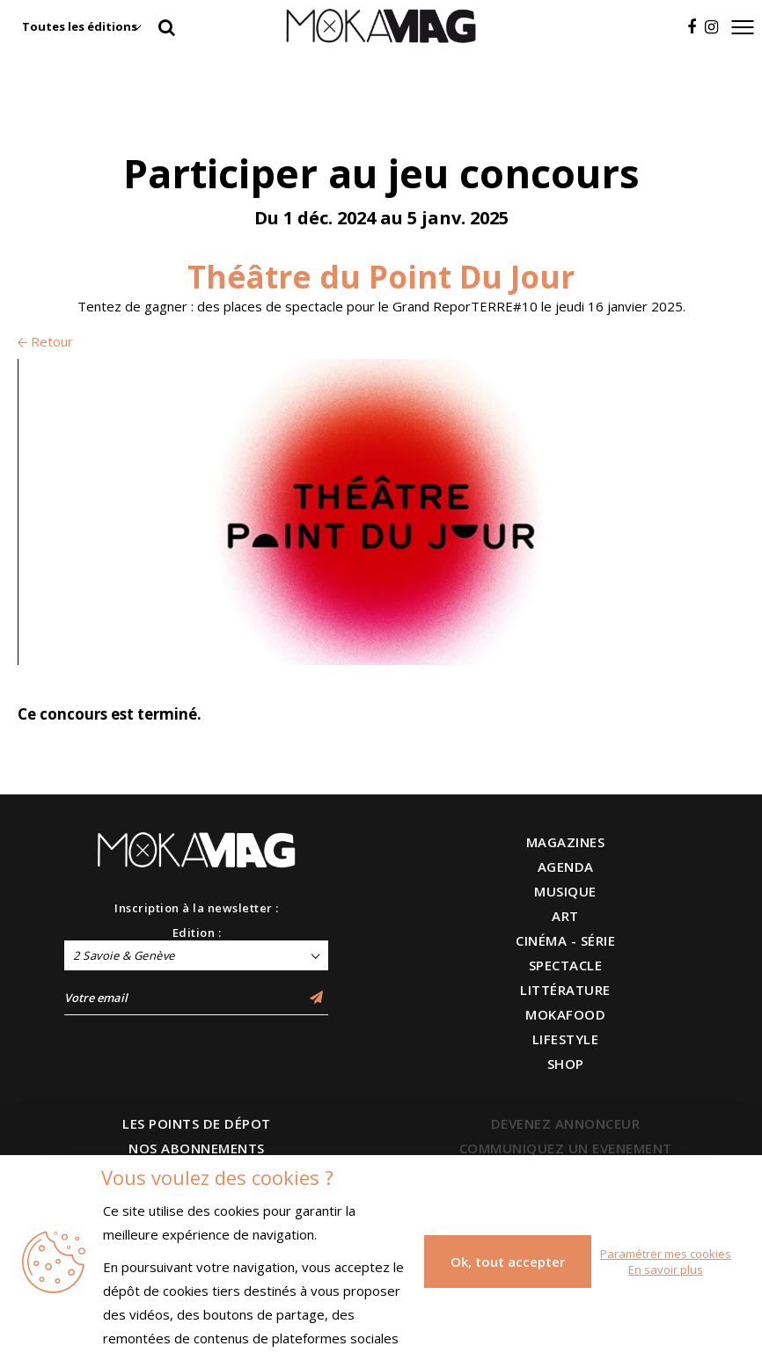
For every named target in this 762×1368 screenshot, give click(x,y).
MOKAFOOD (565, 1014)
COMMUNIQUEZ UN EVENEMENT (565, 1148)
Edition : (197, 932)
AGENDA (566, 866)
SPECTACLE (566, 965)
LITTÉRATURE (565, 990)
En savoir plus (665, 1269)
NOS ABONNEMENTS (196, 1148)
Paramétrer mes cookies (665, 1254)
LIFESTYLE (565, 1039)
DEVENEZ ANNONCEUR (566, 1123)
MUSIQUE (565, 891)
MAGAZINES (565, 842)
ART (565, 916)
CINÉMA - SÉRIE (565, 940)
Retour (45, 341)
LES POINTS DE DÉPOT (196, 1123)
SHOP (565, 1063)
